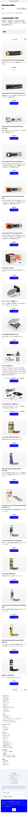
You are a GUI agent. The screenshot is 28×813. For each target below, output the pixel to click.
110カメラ (5, 704)
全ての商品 (5, 729)
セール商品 (4, 750)
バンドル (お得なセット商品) (9, 756)
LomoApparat (6, 699)
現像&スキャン (6, 764)
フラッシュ (5, 762)
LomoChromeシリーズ (8, 744)
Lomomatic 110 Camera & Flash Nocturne (13, 93)
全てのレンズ (6, 715)
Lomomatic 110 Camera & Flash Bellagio (13, 60)
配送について (14, 777)
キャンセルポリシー (14, 779)
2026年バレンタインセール (9, 755)
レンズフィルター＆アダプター (10, 722)
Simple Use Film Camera (8, 707)
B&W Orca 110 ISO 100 (8, 675)
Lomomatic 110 (6, 710)
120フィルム (6, 737)
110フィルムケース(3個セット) (10, 301)
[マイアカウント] (20, 8)
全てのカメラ (6, 697)
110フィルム (5, 739)
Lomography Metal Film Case (10, 334)
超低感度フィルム (7, 745)
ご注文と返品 (14, 783)
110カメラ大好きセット (8, 366)
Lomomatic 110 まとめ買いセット (11, 404)
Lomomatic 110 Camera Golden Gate (12, 233)
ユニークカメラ (6, 702)
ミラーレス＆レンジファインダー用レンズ (12, 718)
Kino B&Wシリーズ (7, 742)
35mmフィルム (6, 735)
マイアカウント (14, 781)
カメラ (4, 726)
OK (14, 809)
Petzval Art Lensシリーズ (8, 720)
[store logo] (14, 5)
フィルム (4, 732)
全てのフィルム (6, 733)
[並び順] (18, 39)
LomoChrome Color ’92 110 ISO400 (12, 540)
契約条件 (14, 773)
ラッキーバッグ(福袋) (7, 751)
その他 (3, 759)
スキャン (5, 740)
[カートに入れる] (14, 103)
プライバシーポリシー (14, 775)
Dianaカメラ (5, 705)
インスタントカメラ (6, 724)
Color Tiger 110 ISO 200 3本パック (11, 437)
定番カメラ (5, 700)
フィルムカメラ (10, 13)
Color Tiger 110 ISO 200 (8, 573)
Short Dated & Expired (8, 747)
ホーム (3, 13)
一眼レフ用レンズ (7, 716)
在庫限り (5, 753)
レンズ (3, 713)
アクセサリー (6, 709)
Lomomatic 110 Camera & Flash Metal (12, 161)
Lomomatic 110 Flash (8, 268)
